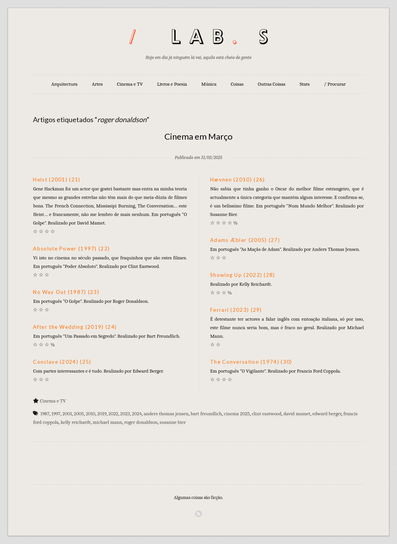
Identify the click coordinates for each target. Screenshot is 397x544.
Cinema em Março (198, 136)
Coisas (237, 84)
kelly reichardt (75, 422)
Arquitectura (64, 84)
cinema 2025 (237, 413)
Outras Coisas (271, 84)
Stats (305, 84)
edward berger (327, 413)
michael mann (107, 422)
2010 (90, 413)
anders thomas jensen (166, 413)
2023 (125, 413)
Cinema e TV (130, 84)
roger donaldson (140, 422)
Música (208, 84)
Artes (97, 84)
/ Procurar (335, 84)
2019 (102, 413)
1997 (56, 413)
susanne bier (173, 422)
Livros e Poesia (172, 84)
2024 (137, 413)
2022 (113, 413)
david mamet (296, 413)
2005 (79, 413)
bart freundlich (206, 413)
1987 (44, 413)
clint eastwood (266, 413)
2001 (67, 413)
